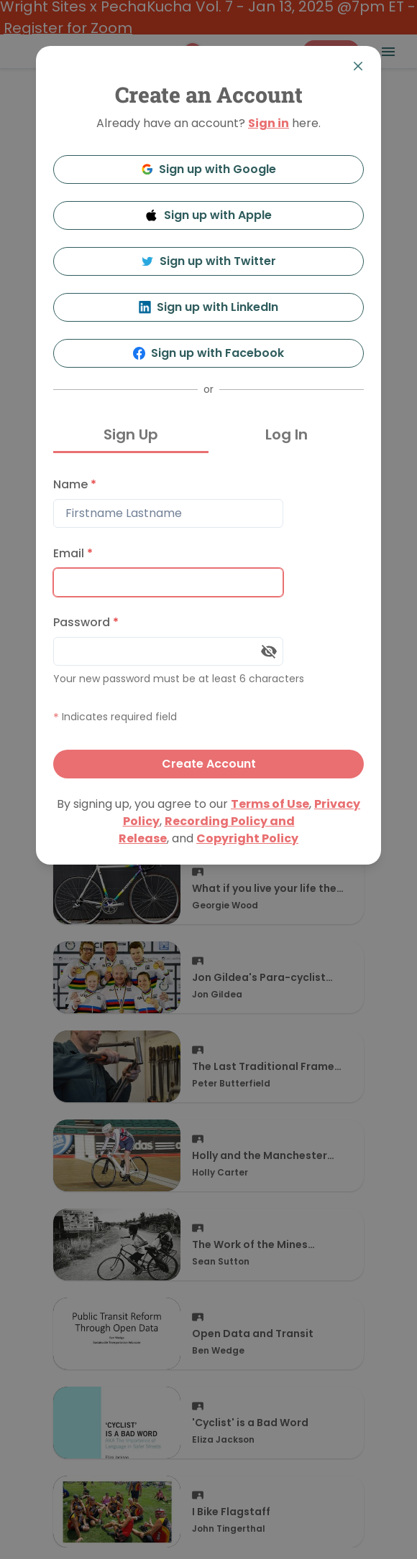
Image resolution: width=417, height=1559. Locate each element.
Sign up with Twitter (208, 261)
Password (86, 622)
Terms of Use (270, 804)
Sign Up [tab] (131, 434)
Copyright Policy (247, 838)
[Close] (358, 66)
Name (74, 484)
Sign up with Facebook (209, 353)
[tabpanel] (208, 624)
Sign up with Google (209, 169)
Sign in (268, 123)
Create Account (209, 763)
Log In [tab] (286, 434)
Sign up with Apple (208, 215)
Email (73, 553)
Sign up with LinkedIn (209, 307)
